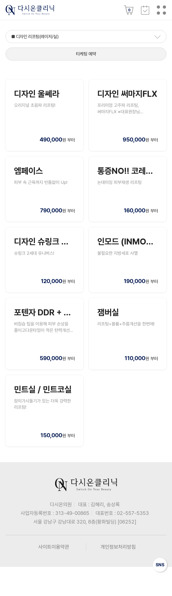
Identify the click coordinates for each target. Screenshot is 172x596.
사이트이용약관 (53, 576)
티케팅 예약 (86, 60)
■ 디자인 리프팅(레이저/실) (43, 38)
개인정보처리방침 (118, 576)
